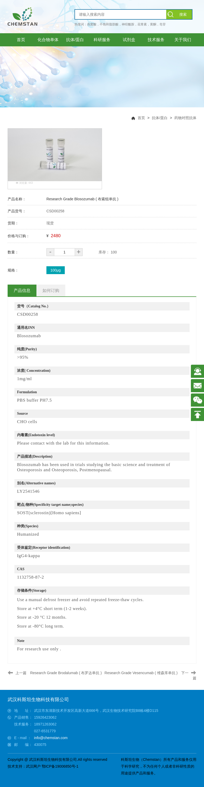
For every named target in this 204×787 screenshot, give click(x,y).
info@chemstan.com (51, 738)
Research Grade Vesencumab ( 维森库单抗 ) (141, 673)
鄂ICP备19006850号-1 (60, 766)
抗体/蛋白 (160, 118)
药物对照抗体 (185, 118)
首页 (141, 118)
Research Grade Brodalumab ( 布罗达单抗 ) (66, 673)
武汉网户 (33, 766)
